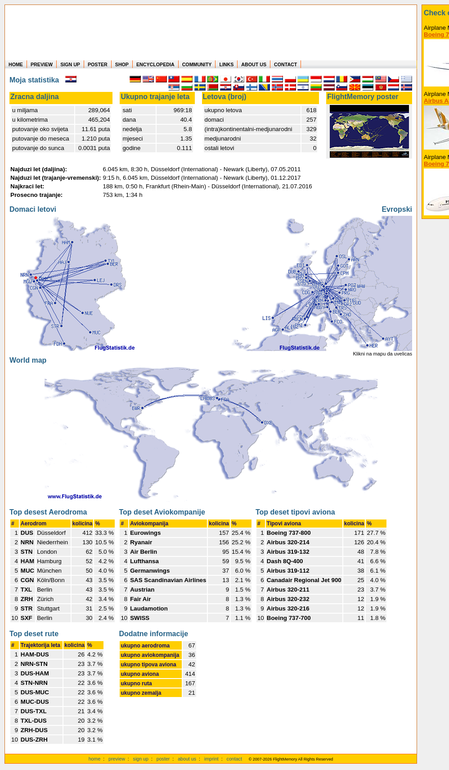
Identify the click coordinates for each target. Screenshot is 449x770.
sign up (140, 758)
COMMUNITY (197, 64)
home (95, 758)
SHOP (122, 64)
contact (234, 758)
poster (163, 758)
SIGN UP (70, 64)
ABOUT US (253, 64)
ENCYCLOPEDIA (155, 64)
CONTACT (285, 64)
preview (116, 758)
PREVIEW (42, 64)
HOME (16, 64)
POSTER (98, 64)
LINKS (226, 64)
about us (187, 758)
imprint (211, 758)
